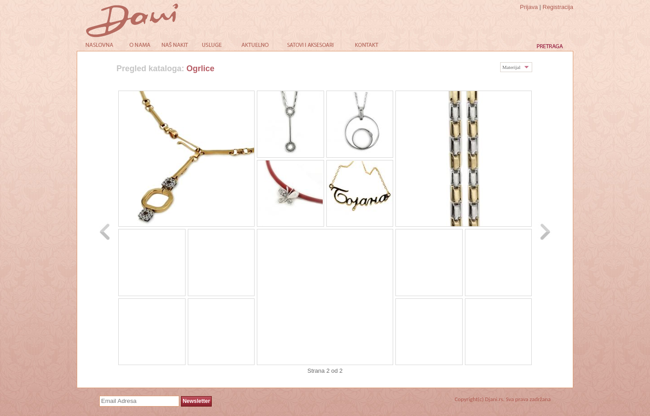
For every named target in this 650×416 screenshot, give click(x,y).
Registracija (558, 7)
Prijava (529, 7)
